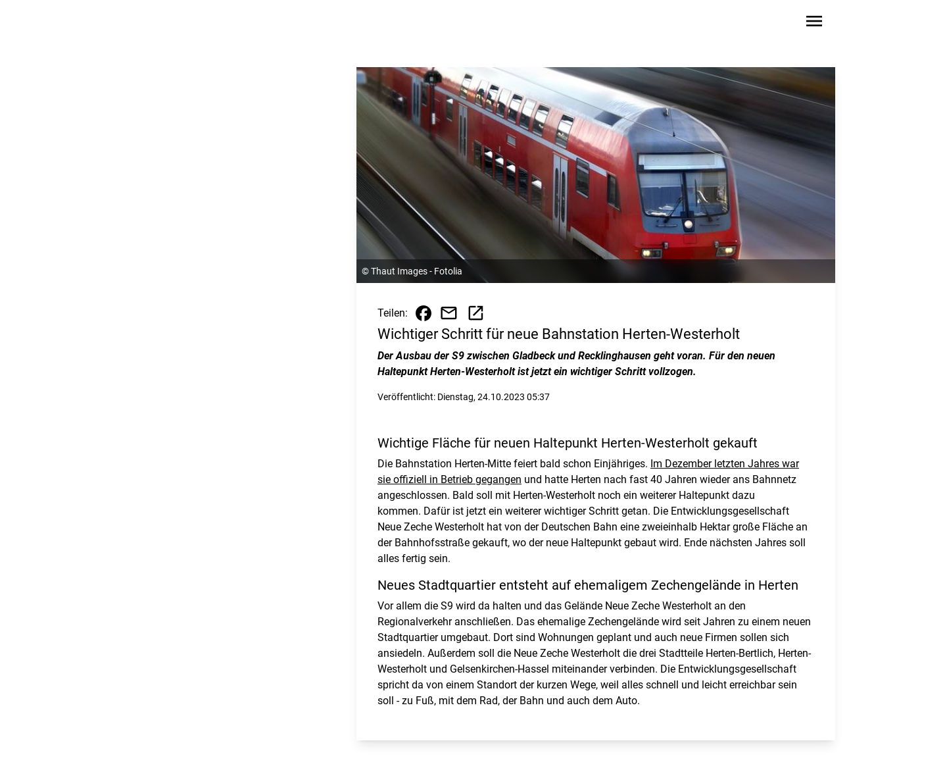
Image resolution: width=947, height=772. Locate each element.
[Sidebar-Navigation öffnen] (814, 23)
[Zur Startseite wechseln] (153, 23)
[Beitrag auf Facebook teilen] (423, 313)
